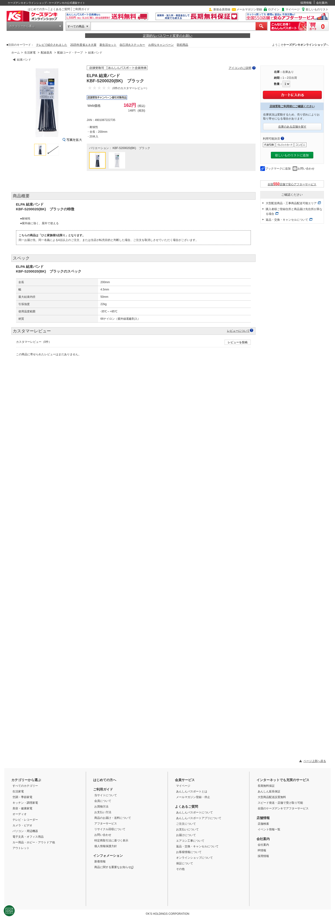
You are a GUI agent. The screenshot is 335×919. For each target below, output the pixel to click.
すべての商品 (75, 26)
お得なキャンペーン (161, 44)
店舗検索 (263, 823)
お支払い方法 (102, 812)
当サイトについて (105, 795)
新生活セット (107, 44)
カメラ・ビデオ (22, 825)
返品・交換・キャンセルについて (287, 219)
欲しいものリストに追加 (292, 155)
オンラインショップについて (194, 857)
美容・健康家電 (22, 808)
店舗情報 (263, 818)
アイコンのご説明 (240, 68)
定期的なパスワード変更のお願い (167, 35)
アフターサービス (105, 823)
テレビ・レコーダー (25, 819)
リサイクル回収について (109, 829)
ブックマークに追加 (278, 168)
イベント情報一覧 (269, 829)
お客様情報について (189, 852)
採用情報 (306, 2)
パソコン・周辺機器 (25, 831)
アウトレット (20, 848)
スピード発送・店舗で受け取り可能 (280, 802)
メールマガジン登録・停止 (193, 797)
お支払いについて (187, 829)
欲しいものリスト (317, 9)
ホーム (15, 52)
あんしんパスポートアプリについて (198, 818)
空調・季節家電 (22, 797)
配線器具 (46, 52)
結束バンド (95, 52)
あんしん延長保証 (269, 791)
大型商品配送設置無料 (272, 797)
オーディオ (19, 814)
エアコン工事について (190, 840)
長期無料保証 (266, 785)
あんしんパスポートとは (191, 791)
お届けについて (186, 835)
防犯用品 (182, 44)
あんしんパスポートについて (194, 812)
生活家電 (30, 52)
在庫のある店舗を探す (292, 126)
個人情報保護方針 (105, 846)
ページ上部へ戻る (314, 761)
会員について (102, 801)
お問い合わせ (306, 168)
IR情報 (262, 850)
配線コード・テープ (70, 52)
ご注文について (186, 823)
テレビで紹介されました (51, 44)
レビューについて (238, 330)
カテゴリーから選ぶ (22, 26)
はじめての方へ (38, 9)
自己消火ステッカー (132, 44)
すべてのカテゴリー (25, 785)
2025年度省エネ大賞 (83, 44)
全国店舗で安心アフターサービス (292, 184)
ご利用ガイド (81, 9)
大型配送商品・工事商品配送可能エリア (291, 203)
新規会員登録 (221, 9)
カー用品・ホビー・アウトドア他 (33, 842)
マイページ (292, 9)
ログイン (273, 9)
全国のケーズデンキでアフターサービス (283, 808)
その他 (180, 869)
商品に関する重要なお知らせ (114, 867)
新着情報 (100, 861)
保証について (184, 863)
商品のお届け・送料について (112, 818)
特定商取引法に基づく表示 (111, 840)
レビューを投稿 (238, 342)
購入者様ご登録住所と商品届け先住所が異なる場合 (294, 211)
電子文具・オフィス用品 (28, 836)
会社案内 (321, 2)
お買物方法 (101, 806)
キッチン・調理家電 (25, 802)
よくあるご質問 (60, 9)
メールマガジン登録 (249, 9)
